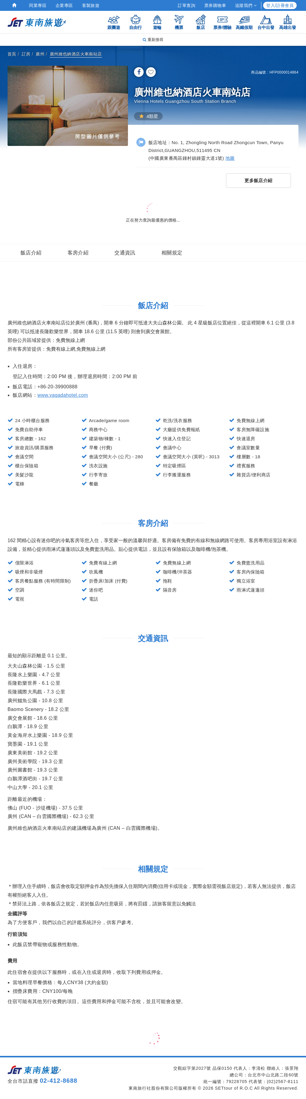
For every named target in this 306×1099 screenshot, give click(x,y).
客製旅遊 (91, 5)
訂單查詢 (186, 5)
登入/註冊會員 (280, 5)
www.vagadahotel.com (62, 395)
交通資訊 (124, 253)
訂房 (26, 54)
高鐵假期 (244, 22)
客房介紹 (78, 253)
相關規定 (172, 253)
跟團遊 (113, 22)
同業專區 (37, 5)
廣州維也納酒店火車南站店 (76, 54)
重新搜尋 (153, 39)
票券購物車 (215, 5)
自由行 (135, 22)
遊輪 (157, 22)
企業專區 (64, 5)
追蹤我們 (246, 5)
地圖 (230, 158)
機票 (179, 22)
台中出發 (265, 22)
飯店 (201, 22)
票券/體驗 (222, 22)
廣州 (40, 54)
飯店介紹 (31, 253)
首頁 (12, 54)
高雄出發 (287, 22)
